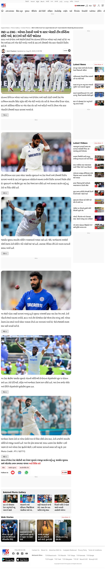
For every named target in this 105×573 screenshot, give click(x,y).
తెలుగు (42, 1)
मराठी (47, 1)
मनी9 (71, 1)
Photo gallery (15, 28)
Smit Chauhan (11, 51)
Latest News (79, 64)
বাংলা (52, 1)
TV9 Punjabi (49, 559)
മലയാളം (66, 1)
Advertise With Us (55, 550)
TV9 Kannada (80, 555)
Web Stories (7, 517)
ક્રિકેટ (3, 468)
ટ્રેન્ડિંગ (99, 11)
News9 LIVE (84, 559)
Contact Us (35, 550)
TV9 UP (76, 559)
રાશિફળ (49, 11)
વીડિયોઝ (34, 11)
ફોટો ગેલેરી (42, 11)
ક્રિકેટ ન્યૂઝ (19, 11)
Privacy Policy (82, 550)
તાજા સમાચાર (10, 11)
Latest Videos (80, 143)
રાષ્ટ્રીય (65, 11)
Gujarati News (5, 28)
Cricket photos (25, 28)
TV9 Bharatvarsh (50, 555)
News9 (33, 1)
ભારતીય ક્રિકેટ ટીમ (24, 468)
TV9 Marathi (62, 555)
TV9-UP (77, 1)
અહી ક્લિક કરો (35, 463)
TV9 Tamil (57, 559)
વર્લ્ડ (70, 11)
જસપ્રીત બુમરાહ (12, 468)
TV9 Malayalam (67, 559)
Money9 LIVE (93, 559)
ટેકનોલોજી (58, 11)
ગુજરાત (27, 11)
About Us (44, 550)
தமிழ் (61, 1)
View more (66, 517)
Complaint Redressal (69, 550)
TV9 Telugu (71, 555)
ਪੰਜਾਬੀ (56, 1)
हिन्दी (27, 1)
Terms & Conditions (95, 550)
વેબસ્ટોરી (84, 11)
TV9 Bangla (90, 555)
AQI (90, 5)
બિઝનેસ (77, 11)
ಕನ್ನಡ (37, 1)
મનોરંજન (92, 11)
